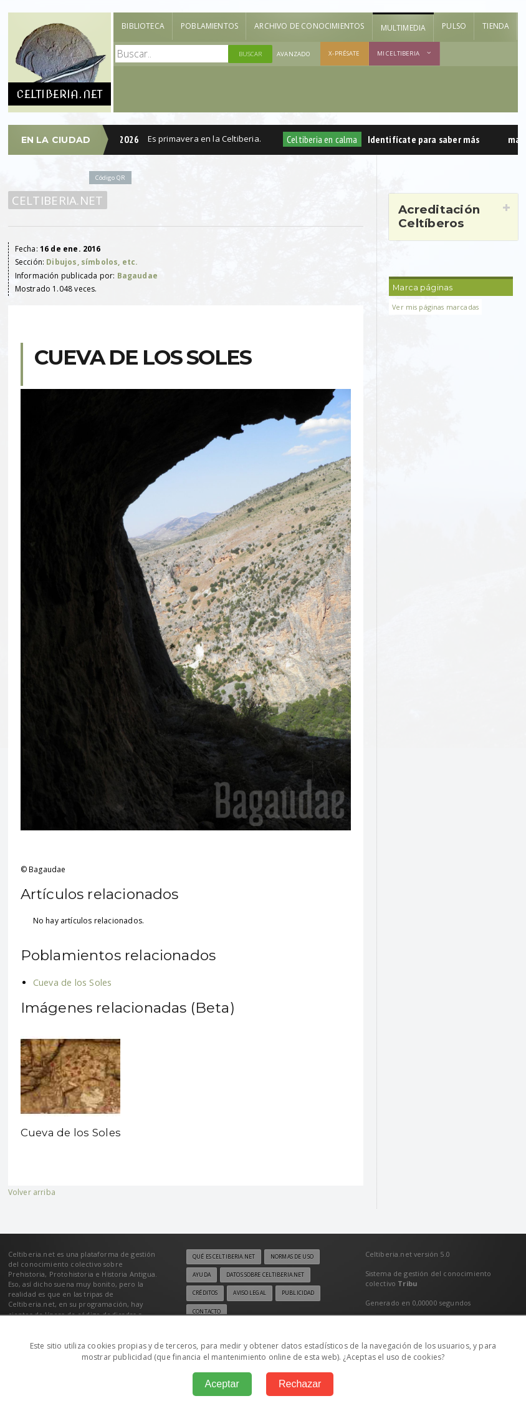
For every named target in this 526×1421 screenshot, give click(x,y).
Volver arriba (31, 1192)
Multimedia (403, 27)
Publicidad (298, 1293)
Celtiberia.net (57, 200)
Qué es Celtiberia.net (224, 1257)
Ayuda (202, 1275)
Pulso (454, 26)
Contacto (207, 1311)
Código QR (110, 178)
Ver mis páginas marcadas (435, 307)
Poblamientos (209, 26)
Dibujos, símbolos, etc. (92, 262)
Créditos (205, 1293)
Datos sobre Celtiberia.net (265, 1275)
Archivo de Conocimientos (309, 26)
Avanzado (293, 54)
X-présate (344, 53)
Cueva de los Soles (72, 982)
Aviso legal (249, 1293)
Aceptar (222, 1384)
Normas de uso (291, 1257)
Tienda (495, 26)
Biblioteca (143, 26)
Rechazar (300, 1384)
